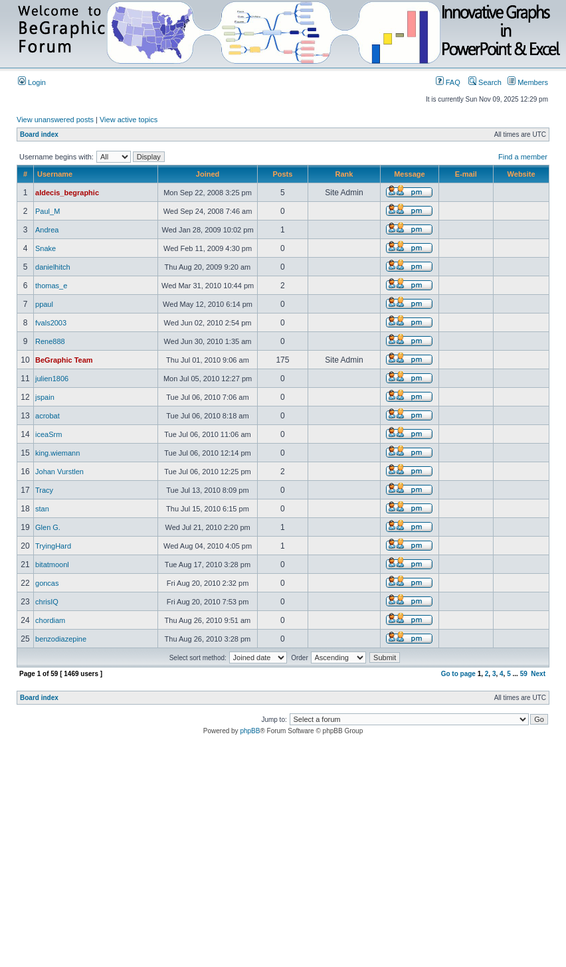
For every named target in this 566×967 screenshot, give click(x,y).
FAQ (448, 82)
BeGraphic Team (64, 360)
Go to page (458, 673)
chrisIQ (46, 602)
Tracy (44, 490)
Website (521, 174)
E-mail (466, 174)
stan (42, 509)
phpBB (250, 731)
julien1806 (51, 379)
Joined (207, 174)
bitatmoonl (52, 565)
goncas (46, 583)
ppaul (44, 304)
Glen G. (47, 527)
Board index (39, 134)
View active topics (128, 120)
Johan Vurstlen (59, 472)
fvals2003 (50, 323)
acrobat (47, 416)
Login (32, 82)
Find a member (522, 157)
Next (538, 673)
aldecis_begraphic (67, 193)
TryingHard (53, 546)
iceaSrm (48, 434)
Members (528, 82)
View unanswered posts (55, 120)
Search (485, 82)
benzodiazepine (60, 639)
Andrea (46, 230)
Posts (282, 174)
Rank (344, 174)
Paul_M (47, 211)
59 (523, 673)
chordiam (50, 620)
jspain (44, 397)
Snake (45, 248)
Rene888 (50, 341)
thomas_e (51, 286)
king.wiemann (57, 453)
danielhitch (52, 267)
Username (54, 174)
